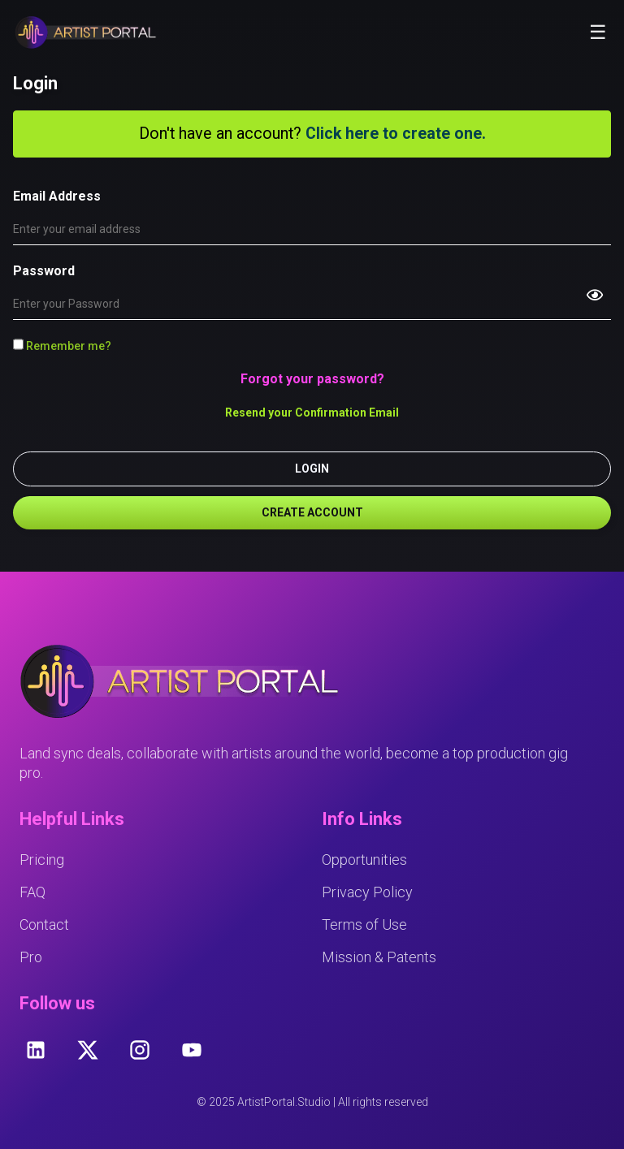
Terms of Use (364, 924)
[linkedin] (36, 1050)
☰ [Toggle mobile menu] (598, 32)
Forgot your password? (312, 379)
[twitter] (88, 1050)
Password (44, 271)
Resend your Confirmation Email (312, 412)
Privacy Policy (367, 892)
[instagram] (140, 1050)
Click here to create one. (396, 133)
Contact (44, 924)
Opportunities (364, 859)
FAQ (33, 892)
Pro (31, 956)
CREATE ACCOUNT (312, 512)
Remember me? (62, 345)
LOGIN (312, 468)
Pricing (42, 859)
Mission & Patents (379, 956)
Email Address (57, 196)
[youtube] (192, 1050)
